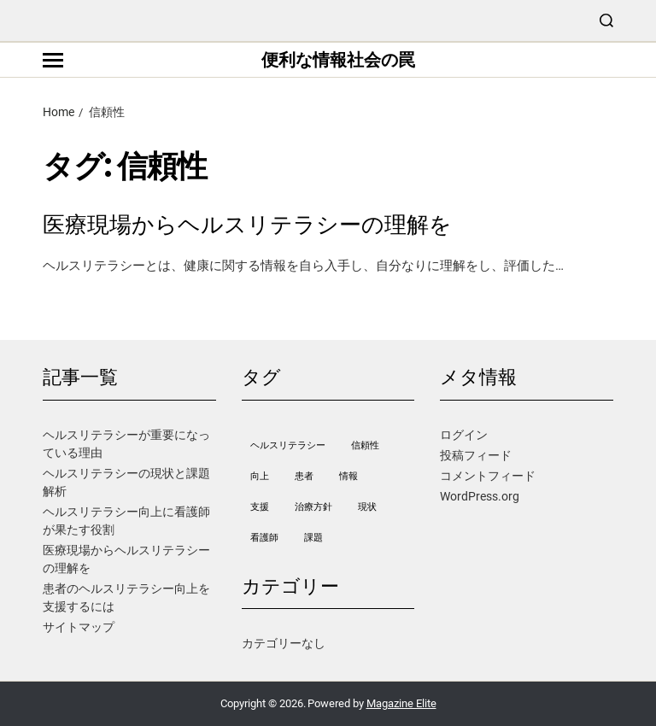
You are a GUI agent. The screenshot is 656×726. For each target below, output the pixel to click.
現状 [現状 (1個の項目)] (367, 506)
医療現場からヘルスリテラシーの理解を (247, 225)
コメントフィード (488, 476)
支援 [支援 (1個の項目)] (259, 506)
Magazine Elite (401, 703)
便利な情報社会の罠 (338, 59)
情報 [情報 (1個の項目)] (348, 476)
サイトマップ (78, 627)
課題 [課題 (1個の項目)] (313, 537)
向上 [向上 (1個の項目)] (259, 476)
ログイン (464, 435)
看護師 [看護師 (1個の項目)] (264, 537)
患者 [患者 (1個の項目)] (304, 476)
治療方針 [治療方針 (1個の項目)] (313, 506)
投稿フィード (476, 455)
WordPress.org (479, 496)
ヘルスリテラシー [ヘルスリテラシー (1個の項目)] (287, 445)
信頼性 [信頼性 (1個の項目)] (365, 445)
